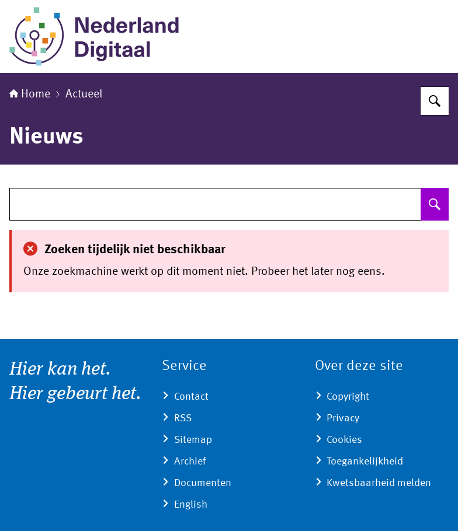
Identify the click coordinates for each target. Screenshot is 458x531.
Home (29, 94)
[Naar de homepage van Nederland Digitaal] (97, 36)
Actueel (83, 94)
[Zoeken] (435, 101)
